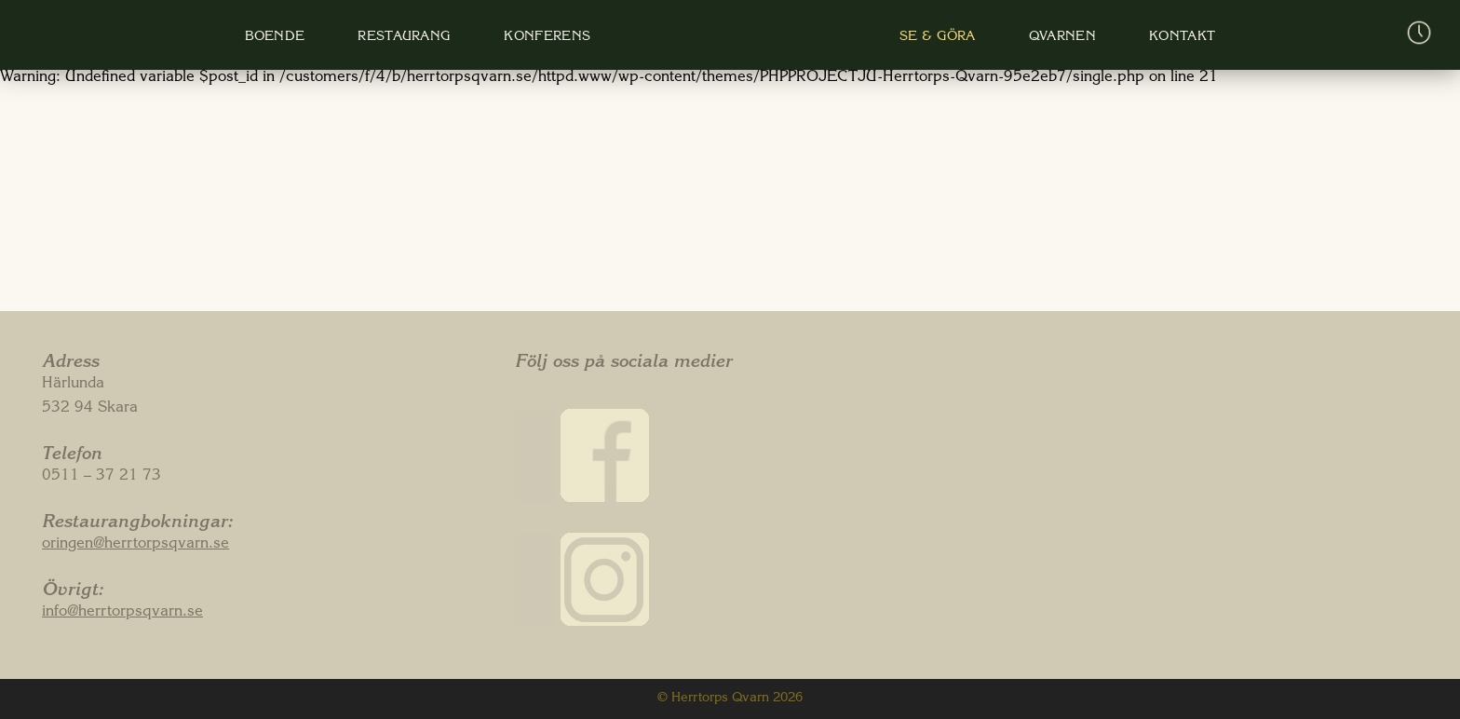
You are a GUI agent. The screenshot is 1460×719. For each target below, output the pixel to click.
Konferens (543, 37)
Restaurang (402, 37)
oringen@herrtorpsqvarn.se (135, 544)
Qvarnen (1050, 37)
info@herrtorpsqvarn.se (122, 612)
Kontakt (1168, 37)
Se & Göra (927, 37)
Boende (275, 37)
